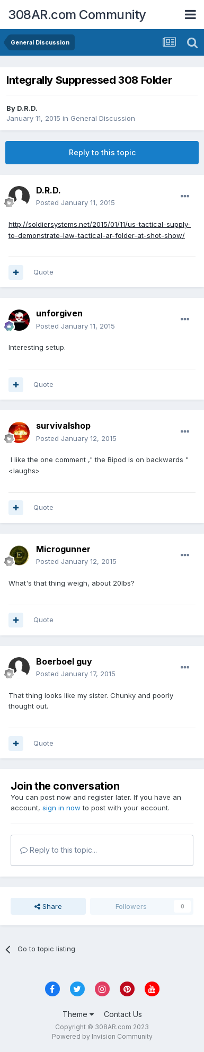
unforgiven (59, 313)
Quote (43, 272)
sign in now (61, 807)
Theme (78, 1014)
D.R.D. (27, 108)
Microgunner (63, 549)
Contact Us (123, 1014)
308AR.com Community (77, 14)
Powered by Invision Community (102, 1036)
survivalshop (63, 425)
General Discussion (102, 118)
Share (48, 906)
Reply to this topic (102, 152)
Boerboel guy (64, 661)
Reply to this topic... (58, 849)
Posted (75, 202)
